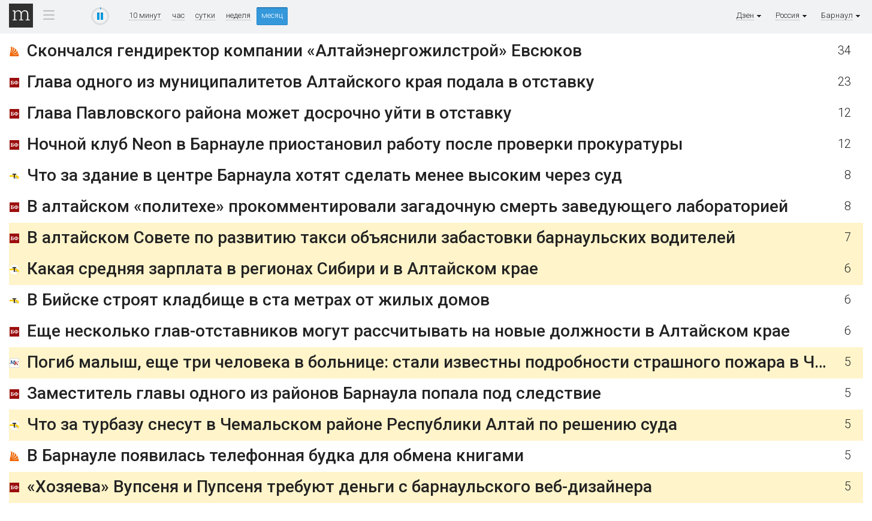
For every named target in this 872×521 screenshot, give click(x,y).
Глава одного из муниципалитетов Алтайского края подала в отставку (311, 82)
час (178, 15)
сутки (205, 15)
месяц (272, 15)
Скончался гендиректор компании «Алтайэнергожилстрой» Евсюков (304, 50)
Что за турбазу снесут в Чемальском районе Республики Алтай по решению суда (352, 424)
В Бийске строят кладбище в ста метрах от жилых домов (258, 300)
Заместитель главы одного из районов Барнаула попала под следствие (314, 393)
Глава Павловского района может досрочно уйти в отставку (269, 113)
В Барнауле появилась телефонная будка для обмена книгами (275, 455)
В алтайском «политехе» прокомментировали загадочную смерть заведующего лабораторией (407, 206)
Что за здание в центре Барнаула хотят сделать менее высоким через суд (324, 175)
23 (844, 81)
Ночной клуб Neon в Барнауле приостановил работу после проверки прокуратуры (355, 144)
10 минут (145, 15)
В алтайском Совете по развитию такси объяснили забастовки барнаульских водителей (381, 237)
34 (844, 50)
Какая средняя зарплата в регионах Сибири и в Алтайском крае (282, 268)
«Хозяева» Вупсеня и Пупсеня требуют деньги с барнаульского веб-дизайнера (339, 486)
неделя (238, 15)
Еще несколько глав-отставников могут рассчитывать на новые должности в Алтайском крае (408, 331)
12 (844, 113)
